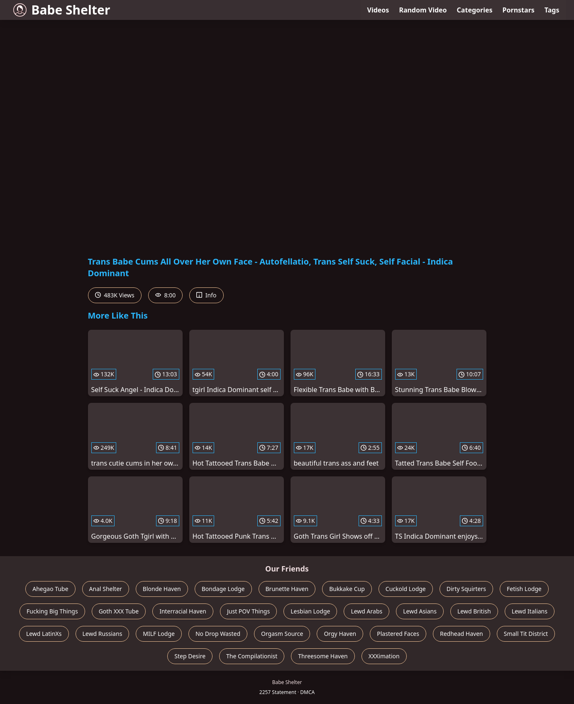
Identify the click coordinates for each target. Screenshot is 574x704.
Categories (475, 10)
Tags (552, 10)
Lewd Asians (420, 611)
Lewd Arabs (366, 611)
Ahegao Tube (50, 589)
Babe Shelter (61, 9)
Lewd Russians (102, 634)
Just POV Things (248, 611)
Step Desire (189, 656)
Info (206, 295)
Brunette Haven (287, 589)
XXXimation (384, 656)
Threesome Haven (322, 656)
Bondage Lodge (223, 589)
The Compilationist (251, 656)
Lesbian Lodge (310, 611)
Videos (378, 10)
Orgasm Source (282, 634)
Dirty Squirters (466, 589)
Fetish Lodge (524, 589)
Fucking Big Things (52, 611)
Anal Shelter (105, 589)
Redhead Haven (461, 634)
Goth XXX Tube (119, 611)
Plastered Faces (398, 634)
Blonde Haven (162, 589)
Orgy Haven (340, 634)
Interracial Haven (182, 611)
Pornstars (519, 10)
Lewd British (474, 611)
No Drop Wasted (217, 634)
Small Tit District (526, 634)
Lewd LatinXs (44, 634)
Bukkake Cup (347, 589)
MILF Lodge (159, 634)
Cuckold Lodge (406, 589)
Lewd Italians (529, 611)
